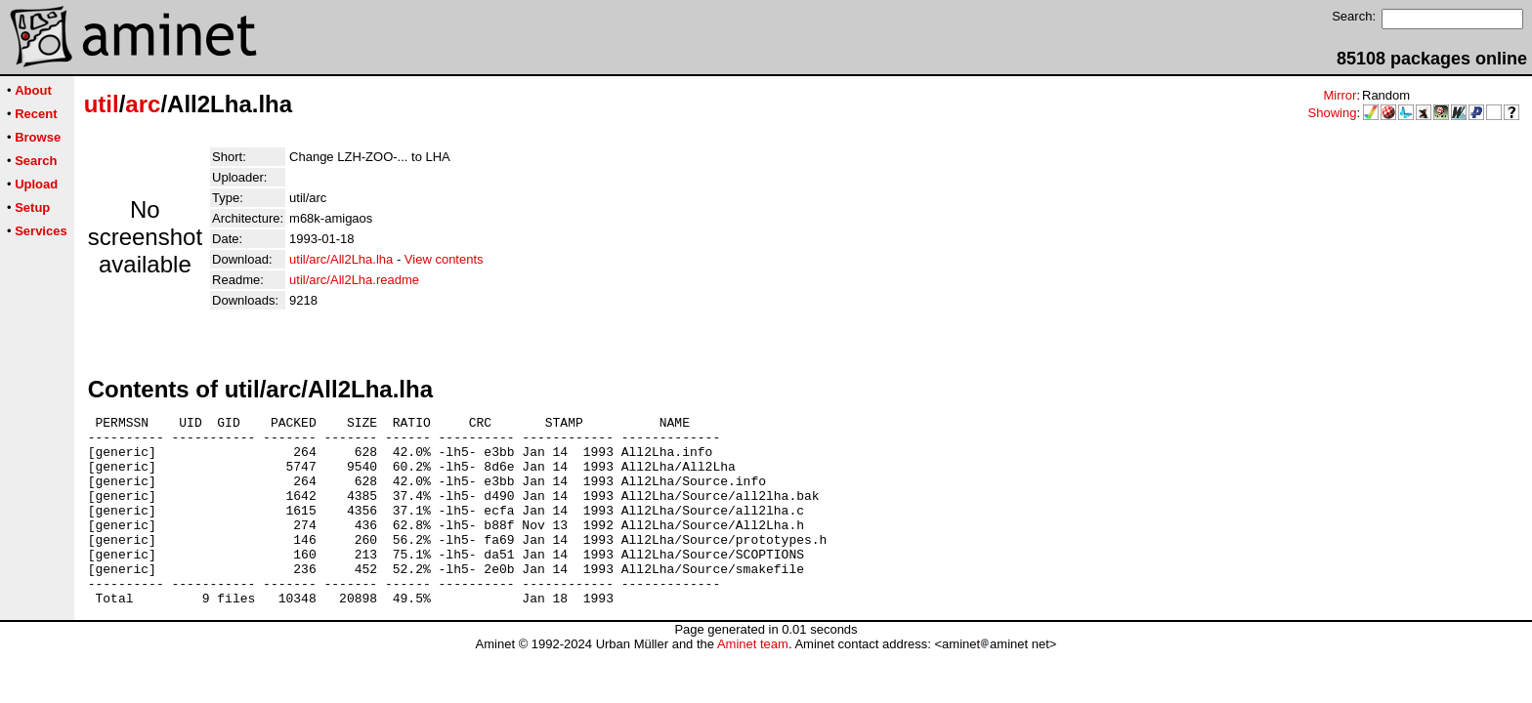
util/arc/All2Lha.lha (341, 259)
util (101, 104)
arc (142, 104)
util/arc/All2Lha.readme (354, 279)
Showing (1332, 112)
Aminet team (752, 682)
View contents (444, 259)
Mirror (1339, 95)
